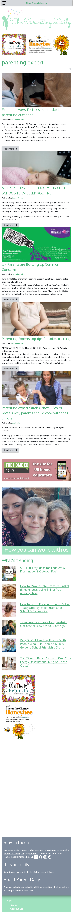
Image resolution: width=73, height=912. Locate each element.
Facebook (9, 853)
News (9, 900)
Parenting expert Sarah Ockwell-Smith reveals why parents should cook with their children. (35, 413)
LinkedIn (64, 849)
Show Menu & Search (36, 2)
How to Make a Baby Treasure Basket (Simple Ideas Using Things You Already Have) (44, 589)
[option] (36, 44)
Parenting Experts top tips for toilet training (36, 338)
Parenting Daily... (18, 119)
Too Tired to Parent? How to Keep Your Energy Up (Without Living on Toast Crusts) (45, 661)
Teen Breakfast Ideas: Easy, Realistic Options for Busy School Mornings (43, 624)
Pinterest (33, 853)
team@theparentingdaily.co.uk (18, 856)
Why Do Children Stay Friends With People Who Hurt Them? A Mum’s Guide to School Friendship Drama (43, 643)
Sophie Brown (17, 198)
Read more (9, 148)
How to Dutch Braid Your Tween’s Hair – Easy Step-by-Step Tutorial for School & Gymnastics (45, 607)
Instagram (19, 853)
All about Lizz (16, 908)
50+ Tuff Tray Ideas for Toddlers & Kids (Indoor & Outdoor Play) (42, 569)
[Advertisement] (36, 786)
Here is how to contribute (41, 872)
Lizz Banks (16, 423)
